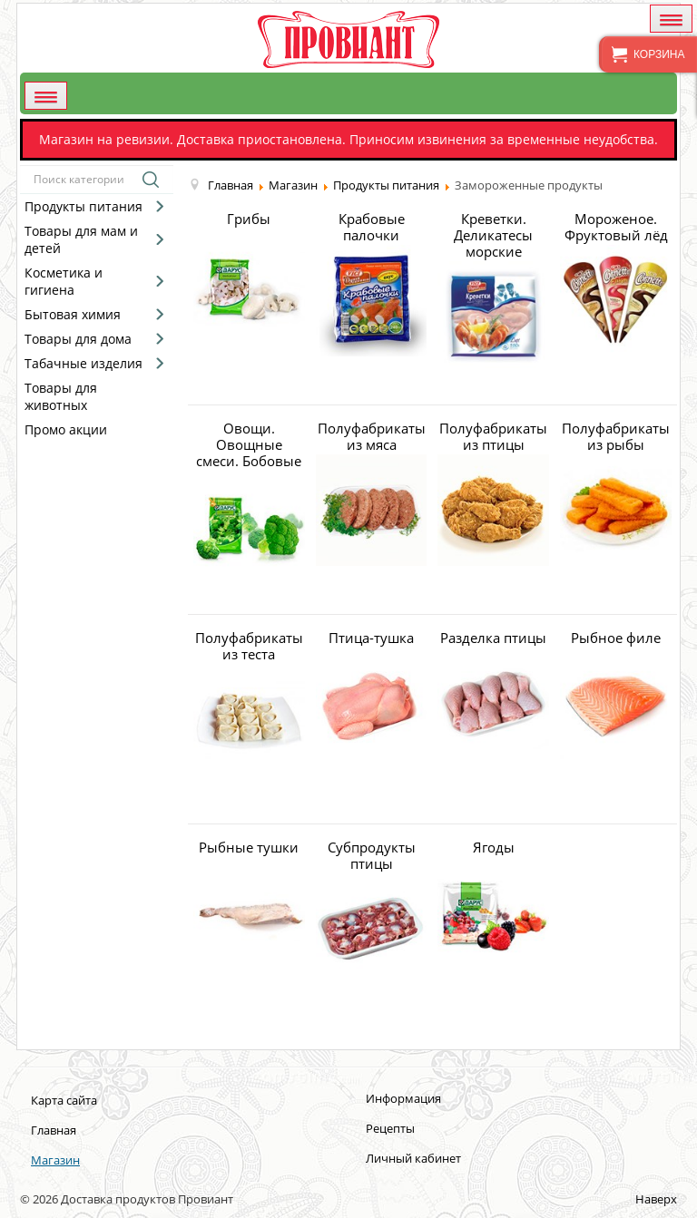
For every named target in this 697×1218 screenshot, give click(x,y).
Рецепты (390, 1128)
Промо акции (66, 429)
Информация (403, 1098)
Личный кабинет (413, 1158)
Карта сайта (64, 1100)
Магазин (55, 1160)
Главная (53, 1130)
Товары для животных (61, 396)
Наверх (656, 1199)
